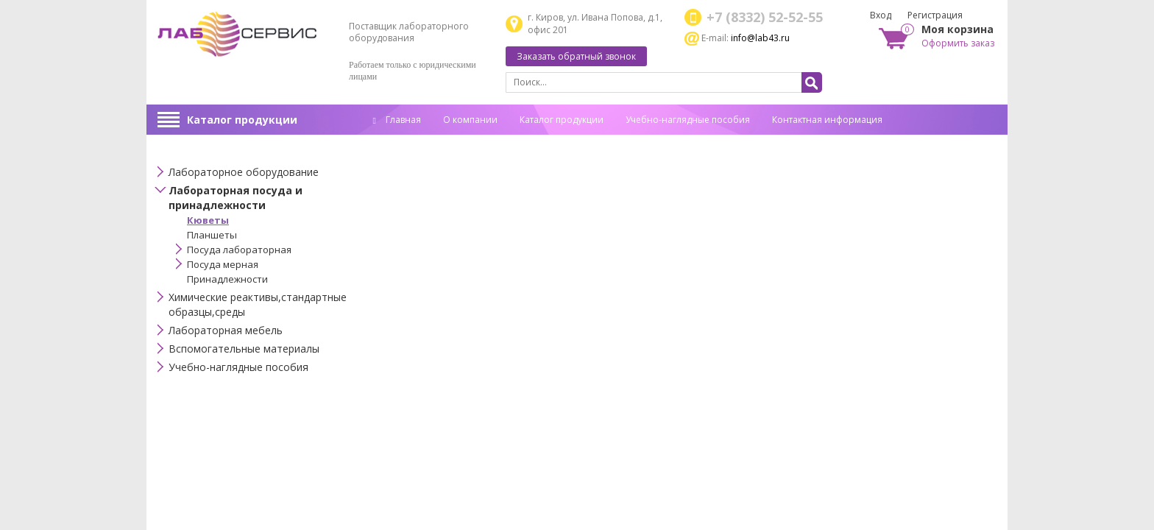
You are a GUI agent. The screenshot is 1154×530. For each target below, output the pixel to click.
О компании (470, 119)
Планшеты (212, 234)
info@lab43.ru (760, 38)
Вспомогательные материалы (244, 349)
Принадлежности (227, 279)
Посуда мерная (222, 264)
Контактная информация (827, 119)
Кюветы (208, 220)
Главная (397, 119)
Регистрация (935, 15)
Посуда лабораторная (239, 249)
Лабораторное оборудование (244, 172)
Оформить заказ (957, 43)
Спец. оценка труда (415, 142)
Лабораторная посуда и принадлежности (235, 197)
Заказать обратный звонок (576, 56)
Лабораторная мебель (226, 330)
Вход (880, 15)
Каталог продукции (242, 120)
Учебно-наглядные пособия (688, 119)
